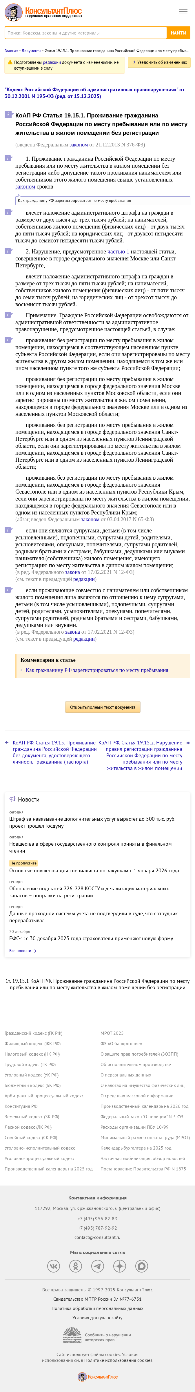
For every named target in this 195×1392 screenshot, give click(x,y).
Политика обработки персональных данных (97, 1308)
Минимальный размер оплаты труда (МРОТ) (145, 1137)
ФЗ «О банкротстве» (121, 1043)
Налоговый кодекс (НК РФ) (32, 1054)
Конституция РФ (21, 1106)
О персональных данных (126, 1075)
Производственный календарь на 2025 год (49, 1169)
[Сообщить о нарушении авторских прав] (97, 1335)
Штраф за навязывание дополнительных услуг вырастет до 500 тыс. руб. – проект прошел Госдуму (94, 822)
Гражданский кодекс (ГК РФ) (33, 1033)
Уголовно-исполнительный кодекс (40, 1148)
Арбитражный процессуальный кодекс (44, 1096)
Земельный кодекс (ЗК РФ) (32, 1116)
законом (79, 145)
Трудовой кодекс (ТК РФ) (30, 1064)
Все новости (20, 950)
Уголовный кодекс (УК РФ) (32, 1075)
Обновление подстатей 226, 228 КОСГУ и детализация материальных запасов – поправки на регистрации (89, 892)
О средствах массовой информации (137, 1096)
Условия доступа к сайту (97, 1317)
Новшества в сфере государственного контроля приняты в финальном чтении (90, 847)
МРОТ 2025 (112, 1033)
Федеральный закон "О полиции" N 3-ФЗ (142, 1116)
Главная (11, 50)
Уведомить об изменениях (162, 62)
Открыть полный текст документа (103, 707)
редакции (52, 62)
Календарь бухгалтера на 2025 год (136, 1148)
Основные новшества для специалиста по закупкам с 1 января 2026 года (94, 870)
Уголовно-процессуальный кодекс (40, 1158)
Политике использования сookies (118, 1360)
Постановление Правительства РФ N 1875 (143, 1169)
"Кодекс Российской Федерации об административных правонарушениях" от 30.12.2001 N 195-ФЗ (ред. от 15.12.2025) (94, 92)
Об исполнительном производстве (136, 1064)
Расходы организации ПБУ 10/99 (135, 1127)
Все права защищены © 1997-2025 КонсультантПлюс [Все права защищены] (97, 1290)
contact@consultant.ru (97, 1237)
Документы (31, 50)
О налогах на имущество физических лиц (143, 1085)
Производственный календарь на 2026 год (145, 1106)
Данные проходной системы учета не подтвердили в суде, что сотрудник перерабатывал (93, 917)
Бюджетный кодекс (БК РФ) (33, 1085)
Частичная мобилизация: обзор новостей (143, 1158)
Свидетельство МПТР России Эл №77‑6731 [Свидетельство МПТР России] (97, 1299)
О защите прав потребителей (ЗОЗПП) (139, 1054)
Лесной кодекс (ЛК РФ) (28, 1127)
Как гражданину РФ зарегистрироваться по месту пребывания (74, 200)
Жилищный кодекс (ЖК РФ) (33, 1043)
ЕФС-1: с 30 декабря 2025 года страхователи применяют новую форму (91, 938)
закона (72, 572)
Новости (28, 799)
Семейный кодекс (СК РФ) (31, 1137)
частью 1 (118, 251)
